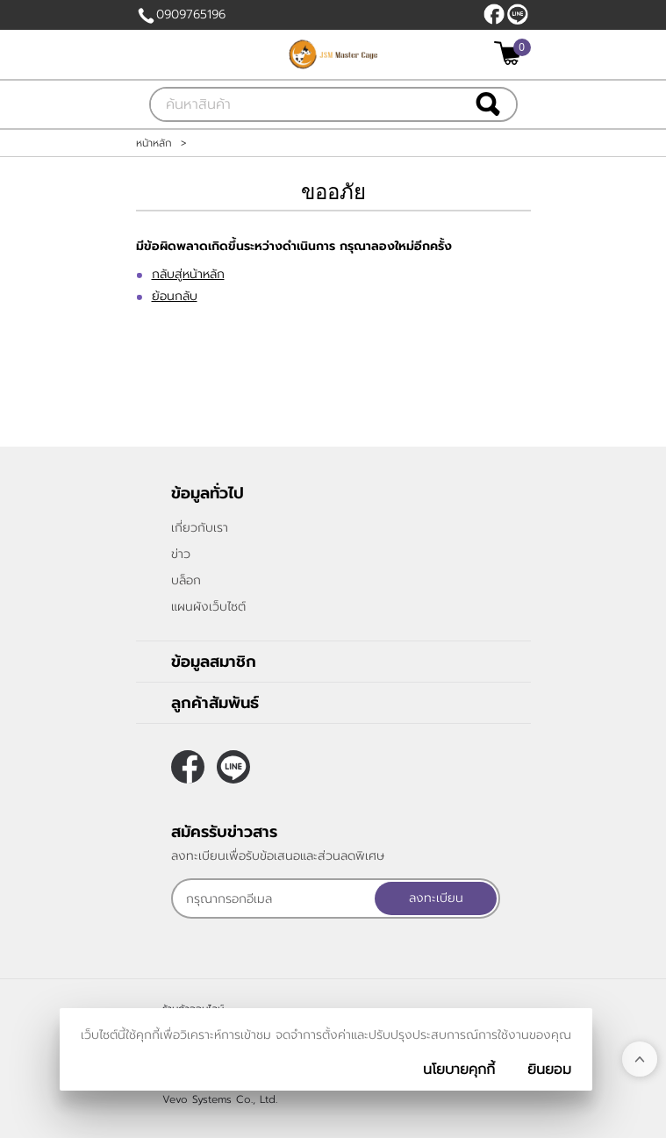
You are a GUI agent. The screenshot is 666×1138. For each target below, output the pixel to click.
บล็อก (186, 580)
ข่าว (180, 554)
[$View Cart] (510, 53)
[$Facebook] (494, 14)
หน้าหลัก (154, 143)
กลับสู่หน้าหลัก (188, 274)
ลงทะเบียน (436, 898)
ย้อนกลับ (174, 296)
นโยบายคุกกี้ (459, 1069)
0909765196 (191, 14)
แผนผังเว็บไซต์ (208, 607)
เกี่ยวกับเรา (199, 528)
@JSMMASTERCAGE (517, 14)
